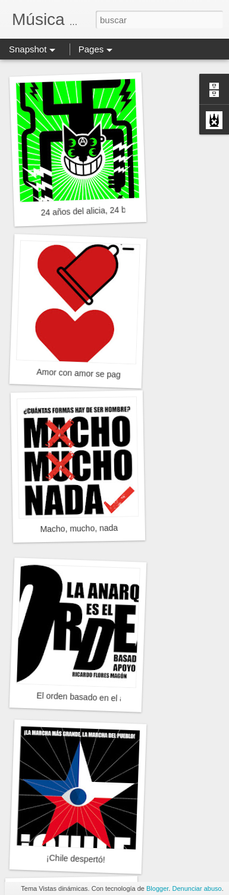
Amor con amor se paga (81, 373)
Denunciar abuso (196, 888)
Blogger (157, 888)
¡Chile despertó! (75, 858)
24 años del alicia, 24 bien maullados (108, 210)
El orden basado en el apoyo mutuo (102, 698)
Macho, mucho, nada (79, 528)
